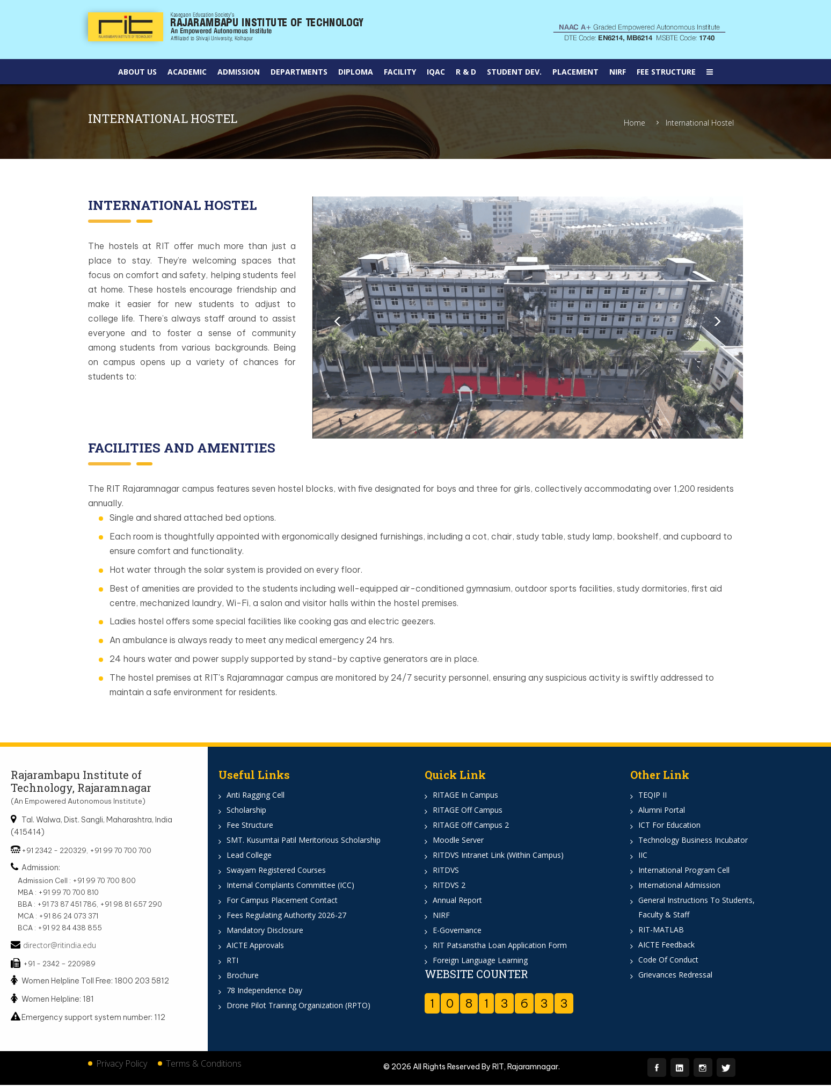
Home (634, 123)
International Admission (679, 885)
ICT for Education (669, 825)
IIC (642, 855)
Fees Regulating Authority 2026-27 (286, 915)
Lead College (249, 855)
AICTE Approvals (255, 946)
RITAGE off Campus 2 (471, 825)
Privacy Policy (121, 1064)
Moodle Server (458, 840)
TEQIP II (652, 795)
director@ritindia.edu (59, 946)
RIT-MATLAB (661, 930)
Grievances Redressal (675, 975)
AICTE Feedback (666, 945)
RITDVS (446, 870)
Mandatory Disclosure (265, 930)
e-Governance (457, 930)
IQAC (436, 72)
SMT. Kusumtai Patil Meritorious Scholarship (304, 840)
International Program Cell (684, 870)
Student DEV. (514, 72)
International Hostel (700, 123)
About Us (137, 72)
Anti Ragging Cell (256, 795)
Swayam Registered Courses (276, 870)
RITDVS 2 (449, 885)
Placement (575, 72)
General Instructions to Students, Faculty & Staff (696, 907)
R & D (466, 72)
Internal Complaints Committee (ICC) (290, 885)
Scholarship (246, 810)
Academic (187, 72)
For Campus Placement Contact (282, 900)
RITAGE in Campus (465, 795)
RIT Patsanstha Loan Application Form (500, 946)
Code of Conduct (668, 960)
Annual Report (457, 900)
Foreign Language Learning (480, 961)
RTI (232, 961)
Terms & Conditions (204, 1064)
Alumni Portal (661, 810)
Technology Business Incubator (693, 840)
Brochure (243, 976)
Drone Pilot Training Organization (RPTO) (298, 1006)
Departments (299, 72)
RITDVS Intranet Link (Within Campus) (498, 855)
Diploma (355, 72)
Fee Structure (666, 72)
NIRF (617, 72)
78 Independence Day (264, 991)
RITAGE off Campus (467, 810)
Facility (400, 72)
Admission (238, 72)
